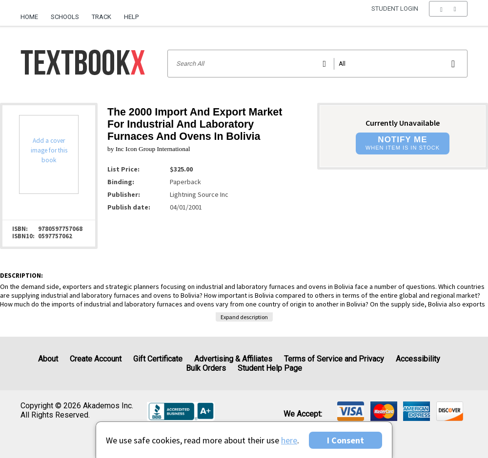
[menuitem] (32, 13)
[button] (448, 17)
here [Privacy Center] (289, 440)
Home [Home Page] (29, 16)
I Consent (345, 440)
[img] (350, 411)
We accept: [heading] (303, 414)
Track (101, 16)
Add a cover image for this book (49, 150)
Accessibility (418, 358)
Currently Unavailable (403, 123)
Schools (65, 16)
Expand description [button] (244, 317)
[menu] (448, 17)
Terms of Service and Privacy (334, 358)
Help (131, 16)
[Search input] (317, 63)
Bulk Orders (206, 368)
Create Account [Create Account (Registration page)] (96, 358)
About (48, 358)
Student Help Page (270, 368)
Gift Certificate (158, 358)
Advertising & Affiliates (233, 358)
